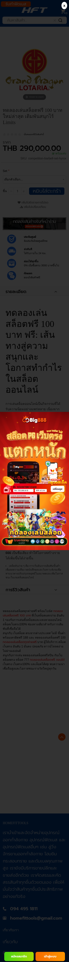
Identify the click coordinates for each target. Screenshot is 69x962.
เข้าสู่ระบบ (50, 956)
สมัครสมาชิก (19, 956)
